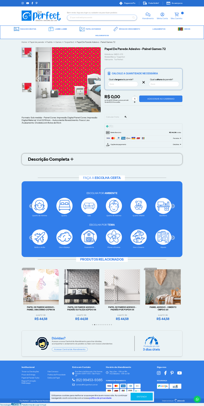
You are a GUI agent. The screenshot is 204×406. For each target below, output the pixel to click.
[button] (38, 78)
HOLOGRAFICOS (102, 35)
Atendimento (148, 18)
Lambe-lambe (58, 29)
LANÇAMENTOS (158, 29)
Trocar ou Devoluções (30, 371)
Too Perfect (118, 60)
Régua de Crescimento (126, 29)
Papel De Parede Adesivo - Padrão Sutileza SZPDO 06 (81, 308)
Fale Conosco (53, 371)
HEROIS (184, 29)
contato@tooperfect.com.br (85, 384)
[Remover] (134, 95)
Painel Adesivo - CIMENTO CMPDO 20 (163, 308)
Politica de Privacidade (56, 375)
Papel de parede (90, 29)
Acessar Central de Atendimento (69, 349)
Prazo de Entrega (28, 375)
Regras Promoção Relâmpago (29, 382)
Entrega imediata (28, 269)
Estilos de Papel (54, 378)
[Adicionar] (134, 102)
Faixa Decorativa (25, 29)
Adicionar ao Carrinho (160, 98)
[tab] (143, 127)
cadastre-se (96, 13)
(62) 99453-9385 (87, 380)
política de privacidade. (100, 398)
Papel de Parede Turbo (30, 378)
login (86, 13)
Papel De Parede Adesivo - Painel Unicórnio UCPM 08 (41, 308)
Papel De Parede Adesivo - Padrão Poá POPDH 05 (122, 308)
